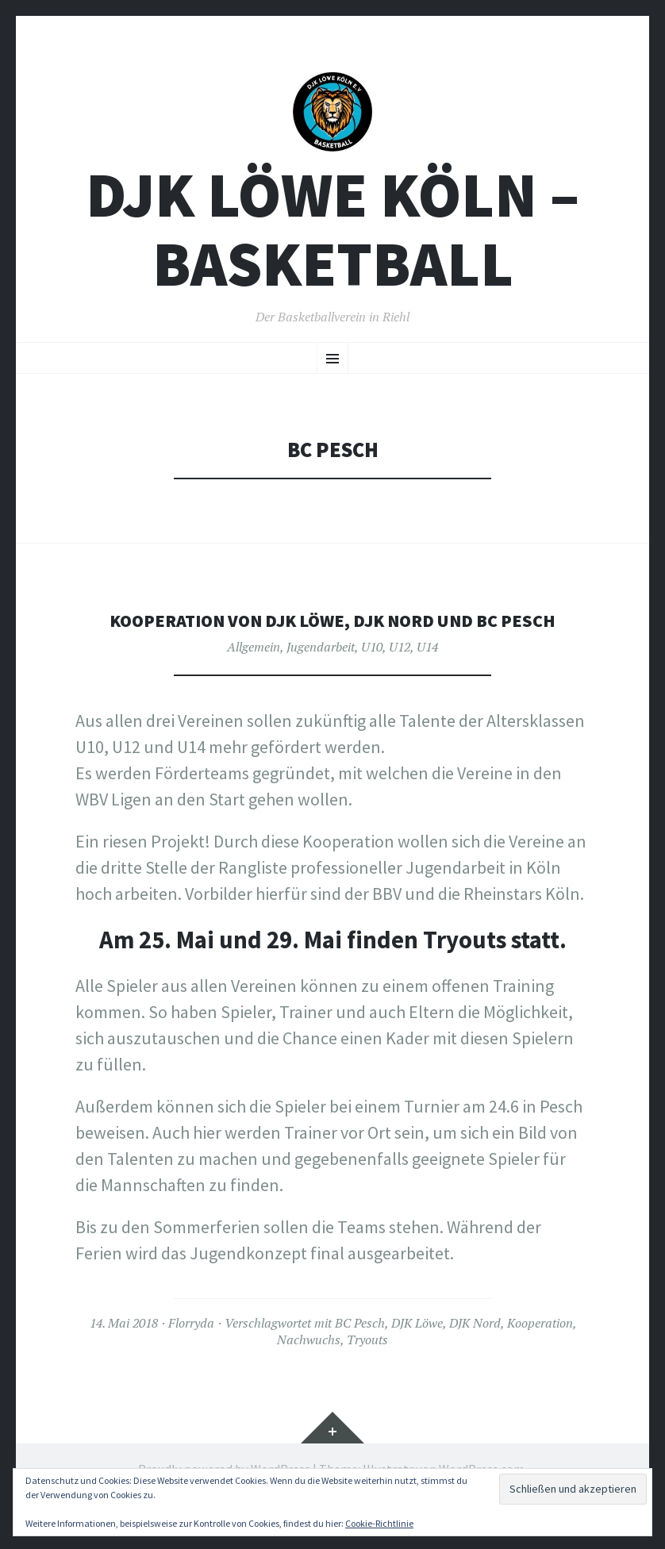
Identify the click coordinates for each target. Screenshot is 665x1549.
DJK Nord (475, 1361)
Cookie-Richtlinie (379, 1523)
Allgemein (253, 685)
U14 (427, 685)
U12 (399, 685)
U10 (371, 685)
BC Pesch (360, 1361)
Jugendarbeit (320, 685)
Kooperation (540, 1361)
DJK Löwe (417, 1361)
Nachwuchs (308, 1378)
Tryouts (367, 1378)
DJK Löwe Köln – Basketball (332, 244)
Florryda (191, 1361)
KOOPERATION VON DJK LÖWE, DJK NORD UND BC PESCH (332, 646)
